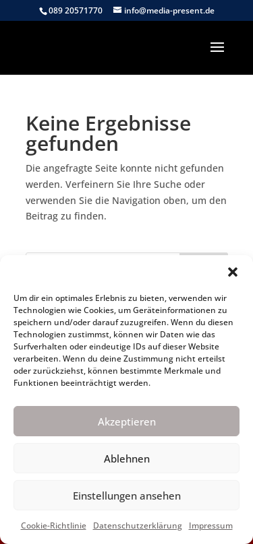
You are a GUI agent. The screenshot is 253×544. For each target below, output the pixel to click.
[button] (233, 272)
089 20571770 (76, 10)
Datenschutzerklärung (137, 525)
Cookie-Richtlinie (53, 525)
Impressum (211, 525)
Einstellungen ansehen (127, 495)
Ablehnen (127, 458)
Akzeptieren (127, 421)
